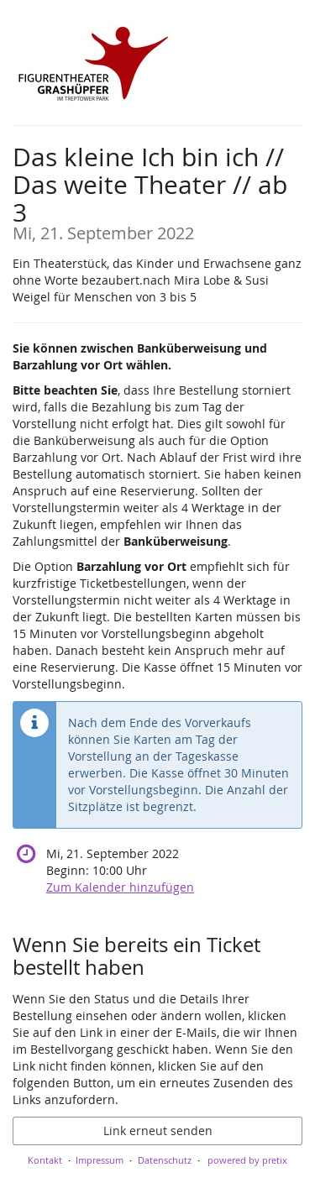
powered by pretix (247, 1160)
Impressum (99, 1160)
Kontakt (45, 1160)
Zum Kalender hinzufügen (120, 887)
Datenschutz (165, 1160)
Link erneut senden (158, 1131)
